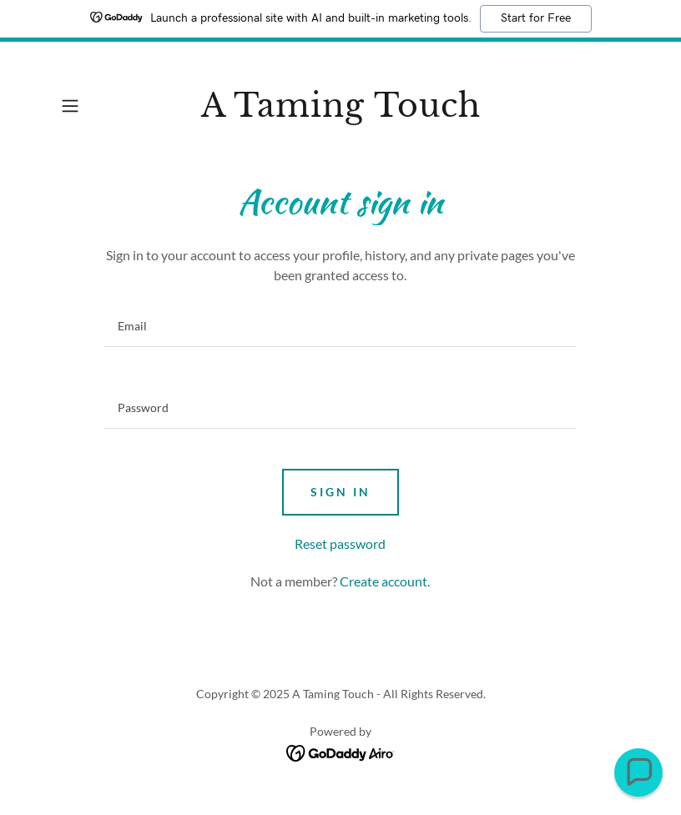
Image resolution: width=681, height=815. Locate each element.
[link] (340, 111)
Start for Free (536, 18)
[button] (96, 106)
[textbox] (340, 326)
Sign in (340, 492)
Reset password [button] (340, 543)
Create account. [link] (385, 581)
